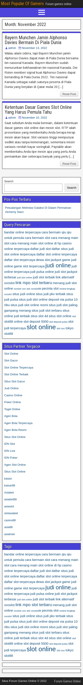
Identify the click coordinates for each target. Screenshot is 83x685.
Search (8, 181)
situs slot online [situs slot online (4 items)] (60, 316)
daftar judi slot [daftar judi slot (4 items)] (40, 249)
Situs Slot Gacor (14, 381)
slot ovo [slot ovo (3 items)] (61, 328)
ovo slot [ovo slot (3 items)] (26, 288)
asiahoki (9, 534)
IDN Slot (9, 443)
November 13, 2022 (34, 48)
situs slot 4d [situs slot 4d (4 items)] (39, 316)
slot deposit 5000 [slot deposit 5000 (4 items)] (35, 321)
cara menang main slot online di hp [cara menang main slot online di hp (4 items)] (35, 243)
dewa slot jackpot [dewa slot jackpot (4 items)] (48, 260)
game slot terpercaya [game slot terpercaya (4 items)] (29, 266)
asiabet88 (10, 499)
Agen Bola (10, 416)
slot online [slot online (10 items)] (41, 327)
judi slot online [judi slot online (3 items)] (24, 277)
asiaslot (9, 506)
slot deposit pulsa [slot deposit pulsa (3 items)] (58, 321)
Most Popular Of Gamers (22, 3)
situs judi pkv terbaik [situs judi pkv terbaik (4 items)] (51, 294)
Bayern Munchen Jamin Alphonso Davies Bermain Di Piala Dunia (36, 40)
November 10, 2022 (34, 117)
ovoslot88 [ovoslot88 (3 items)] (36, 288)
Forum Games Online (67, 681)
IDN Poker (10, 457)
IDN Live (9, 450)
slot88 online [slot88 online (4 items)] (13, 321)
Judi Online (11, 388)
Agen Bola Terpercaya (18, 423)
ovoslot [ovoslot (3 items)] (17, 288)
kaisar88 (9, 485)
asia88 (8, 527)
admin (12, 48)
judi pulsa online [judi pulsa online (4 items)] (42, 272)
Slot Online (11, 353)
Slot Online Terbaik (16, 374)
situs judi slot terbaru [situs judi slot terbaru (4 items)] (47, 310)
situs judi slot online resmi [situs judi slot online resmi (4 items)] (29, 305)
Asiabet (9, 492)
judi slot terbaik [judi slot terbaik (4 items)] (44, 277)
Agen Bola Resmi (15, 430)
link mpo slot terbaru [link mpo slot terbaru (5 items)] (33, 282)
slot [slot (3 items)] (74, 316)
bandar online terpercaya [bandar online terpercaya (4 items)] (22, 232)
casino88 (10, 520)
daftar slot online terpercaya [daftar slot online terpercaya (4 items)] (56, 254)
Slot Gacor (11, 360)
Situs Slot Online (14, 437)
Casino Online (13, 395)
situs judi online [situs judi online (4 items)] (23, 294)
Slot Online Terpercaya (18, 367)
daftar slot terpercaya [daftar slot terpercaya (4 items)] (19, 260)
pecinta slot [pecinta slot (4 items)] (50, 288)
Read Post (69, 94)
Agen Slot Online (15, 464)
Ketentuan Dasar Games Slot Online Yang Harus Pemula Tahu (38, 109)
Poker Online (12, 402)
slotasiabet (11, 513)
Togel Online (12, 409)
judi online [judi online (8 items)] (58, 265)
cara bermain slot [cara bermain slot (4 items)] (37, 238)
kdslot (8, 478)
